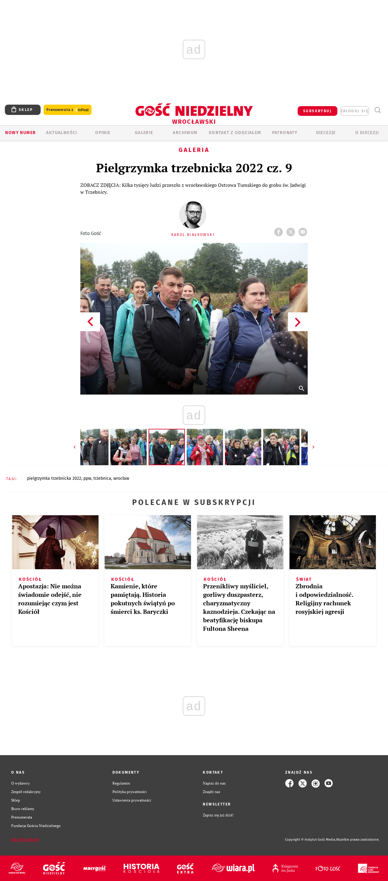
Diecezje (326, 132)
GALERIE (144, 132)
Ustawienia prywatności (131, 800)
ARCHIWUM (185, 132)
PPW (87, 478)
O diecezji (367, 132)
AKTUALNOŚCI (61, 132)
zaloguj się (355, 111)
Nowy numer (20, 132)
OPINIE (102, 132)
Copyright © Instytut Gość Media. (310, 840)
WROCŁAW (121, 478)
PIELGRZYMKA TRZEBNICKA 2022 (54, 478)
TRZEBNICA (102, 478)
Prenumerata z (67, 109)
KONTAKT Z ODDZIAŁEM (235, 132)
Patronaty (285, 132)
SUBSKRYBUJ (317, 111)
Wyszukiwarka (377, 110)
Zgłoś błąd (25, 840)
